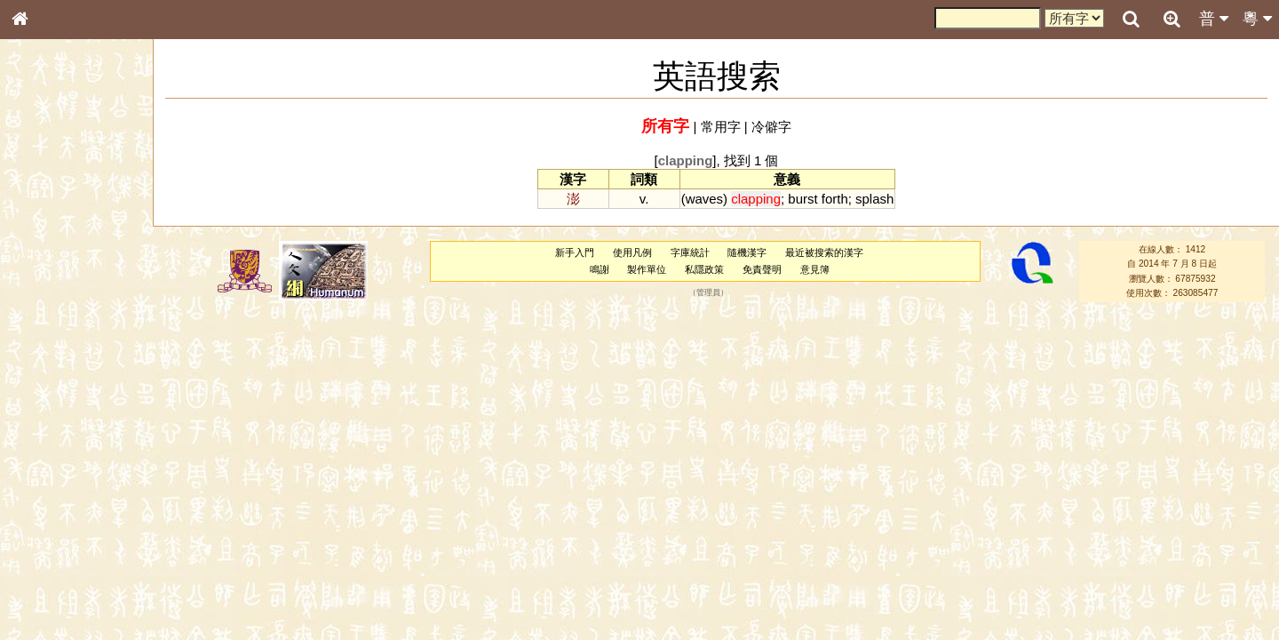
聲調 (84, 467)
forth (835, 198)
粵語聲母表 (48, 364)
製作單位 (646, 269)
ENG (78, 196)
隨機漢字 (747, 252)
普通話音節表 (54, 483)
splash (874, 198)
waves (704, 198)
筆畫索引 (43, 253)
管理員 (708, 292)
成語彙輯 (43, 578)
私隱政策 (704, 269)
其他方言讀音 (54, 499)
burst (802, 198)
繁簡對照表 (48, 594)
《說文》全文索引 (64, 546)
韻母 (60, 467)
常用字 (721, 126)
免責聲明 (762, 269)
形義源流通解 (54, 302)
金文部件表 (48, 286)
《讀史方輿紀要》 (64, 562)
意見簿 (815, 269)
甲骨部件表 (48, 269)
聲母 (35, 467)
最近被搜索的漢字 (824, 252)
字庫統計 (690, 252)
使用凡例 (632, 252)
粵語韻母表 (48, 381)
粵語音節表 (48, 348)
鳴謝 (599, 269)
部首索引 (43, 237)
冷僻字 (771, 126)
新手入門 (574, 252)
